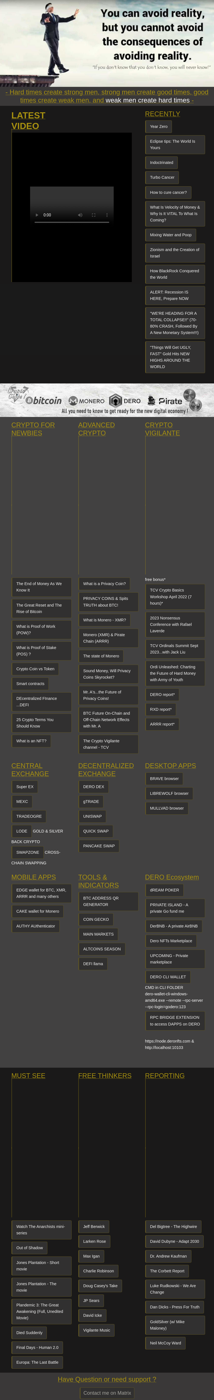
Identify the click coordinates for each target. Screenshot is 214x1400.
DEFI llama (93, 964)
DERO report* (162, 694)
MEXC (22, 801)
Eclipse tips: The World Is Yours (172, 144)
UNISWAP (92, 816)
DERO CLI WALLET (168, 977)
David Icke (92, 1315)
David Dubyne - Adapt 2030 (174, 1241)
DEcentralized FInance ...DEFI (36, 701)
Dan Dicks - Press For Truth (175, 1307)
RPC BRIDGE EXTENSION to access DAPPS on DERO (175, 1020)
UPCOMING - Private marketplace (169, 958)
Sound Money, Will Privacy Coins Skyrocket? (107, 674)
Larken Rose (94, 1241)
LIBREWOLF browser (169, 793)
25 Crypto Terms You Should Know (35, 722)
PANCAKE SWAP (99, 846)
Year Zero (159, 126)
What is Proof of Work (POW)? (35, 629)
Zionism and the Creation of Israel (175, 252)
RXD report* (161, 709)
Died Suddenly (29, 1332)
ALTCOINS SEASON (102, 949)
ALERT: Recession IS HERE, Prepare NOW (169, 295)
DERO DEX (93, 786)
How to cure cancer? (168, 192)
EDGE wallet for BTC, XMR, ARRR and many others (41, 893)
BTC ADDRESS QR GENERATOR (101, 901)
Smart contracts (30, 683)
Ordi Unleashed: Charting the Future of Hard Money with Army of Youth (173, 673)
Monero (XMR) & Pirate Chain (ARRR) (104, 638)
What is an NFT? (31, 741)
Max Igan (91, 1256)
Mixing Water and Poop (171, 235)
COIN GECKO (96, 919)
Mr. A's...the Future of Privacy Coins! (102, 695)
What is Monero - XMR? (104, 620)
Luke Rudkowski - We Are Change (173, 1289)
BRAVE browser (164, 778)
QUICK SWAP (96, 831)
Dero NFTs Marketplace (171, 941)
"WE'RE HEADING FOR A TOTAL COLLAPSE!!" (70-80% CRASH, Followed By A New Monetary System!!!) (174, 323)
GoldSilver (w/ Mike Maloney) (167, 1325)
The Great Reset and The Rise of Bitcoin (39, 608)
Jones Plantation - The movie (36, 1287)
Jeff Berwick (94, 1226)
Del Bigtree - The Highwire (173, 1226)
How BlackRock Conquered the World (174, 274)
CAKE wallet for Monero (37, 911)
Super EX (25, 786)
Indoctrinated (161, 162)
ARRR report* (162, 724)
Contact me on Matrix (107, 1393)
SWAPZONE (27, 852)
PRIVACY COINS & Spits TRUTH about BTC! (105, 601)
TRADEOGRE (29, 816)
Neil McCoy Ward (165, 1343)
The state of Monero (101, 656)
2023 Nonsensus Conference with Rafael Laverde (171, 624)
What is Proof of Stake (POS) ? (36, 650)
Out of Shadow (29, 1248)
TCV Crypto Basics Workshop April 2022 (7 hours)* (171, 596)
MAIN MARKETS (98, 934)
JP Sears (91, 1300)
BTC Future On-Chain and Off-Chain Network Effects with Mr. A (106, 719)
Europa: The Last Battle (37, 1362)
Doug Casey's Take (100, 1286)
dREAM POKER (164, 890)
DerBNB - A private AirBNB (174, 926)
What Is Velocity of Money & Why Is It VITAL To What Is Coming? (175, 213)
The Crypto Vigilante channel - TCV (101, 744)
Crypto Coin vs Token (35, 669)
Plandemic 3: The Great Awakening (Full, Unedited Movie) (39, 1311)
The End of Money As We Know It (39, 586)
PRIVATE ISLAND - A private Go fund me (169, 908)
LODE (21, 831)
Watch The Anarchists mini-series (40, 1229)
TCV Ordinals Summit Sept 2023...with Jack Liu (174, 648)
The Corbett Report (167, 1271)
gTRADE (91, 801)
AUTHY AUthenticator (35, 926)
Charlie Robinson (98, 1271)
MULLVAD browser (167, 808)
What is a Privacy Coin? (104, 583)
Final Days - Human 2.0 (37, 1347)
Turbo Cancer (162, 177)
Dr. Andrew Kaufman (168, 1256)
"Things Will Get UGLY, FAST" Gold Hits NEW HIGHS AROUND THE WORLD (170, 357)
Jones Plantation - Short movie (37, 1265)
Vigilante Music (96, 1330)
